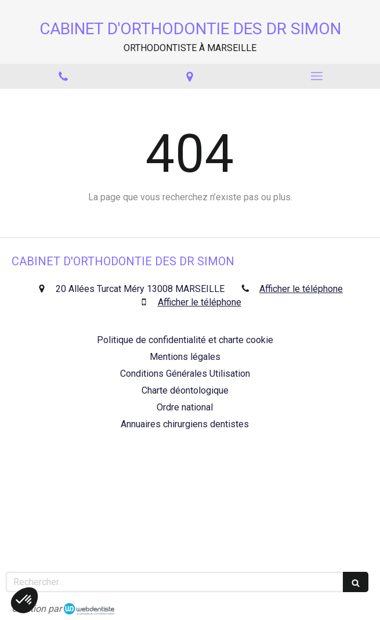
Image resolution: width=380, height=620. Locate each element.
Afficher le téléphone (301, 288)
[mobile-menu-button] (317, 76)
